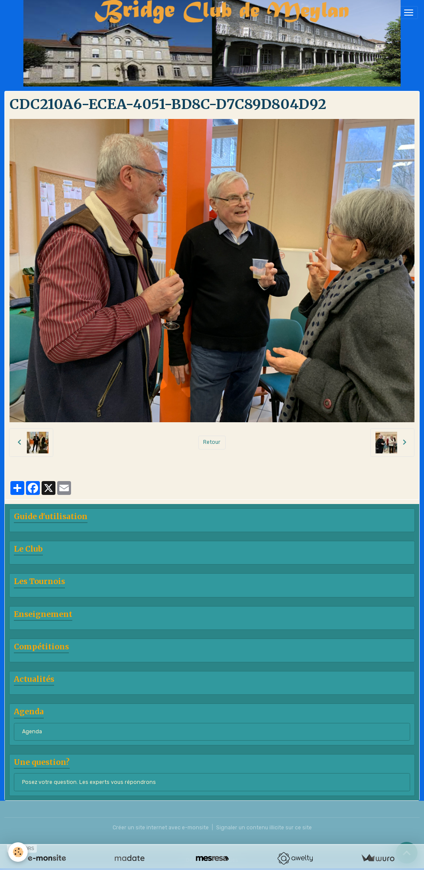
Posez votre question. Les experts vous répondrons (89, 782)
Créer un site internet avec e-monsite (161, 828)
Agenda (32, 732)
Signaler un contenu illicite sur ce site (264, 828)
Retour (211, 442)
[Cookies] (18, 852)
